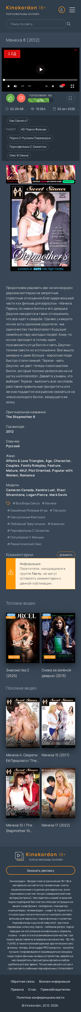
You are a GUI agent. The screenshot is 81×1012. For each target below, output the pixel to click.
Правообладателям (55, 989)
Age (49, 460)
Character (62, 460)
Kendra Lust (45, 490)
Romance (27, 475)
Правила (17, 989)
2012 (10, 431)
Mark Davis (58, 494)
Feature (54, 465)
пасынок (59, 510)
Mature (12, 470)
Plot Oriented (39, 470)
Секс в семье (19, 155)
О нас (32, 989)
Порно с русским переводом (30, 138)
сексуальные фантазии (27, 517)
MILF (23, 470)
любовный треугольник (27, 524)
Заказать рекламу (40, 870)
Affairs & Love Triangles (25, 460)
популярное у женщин (27, 537)
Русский (13, 446)
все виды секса (28, 503)
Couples (12, 465)
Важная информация (54, 981)
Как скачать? (19, 121)
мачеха (51, 503)
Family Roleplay (33, 465)
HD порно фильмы (33, 129)
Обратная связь (23, 981)
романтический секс (26, 544)
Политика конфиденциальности (40, 997)
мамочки (57, 524)
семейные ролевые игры (29, 510)
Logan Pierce (37, 494)
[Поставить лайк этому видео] (10, 98)
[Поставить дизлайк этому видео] (21, 98)
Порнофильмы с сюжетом (28, 147)
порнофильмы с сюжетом (29, 530)
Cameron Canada (20, 490)
